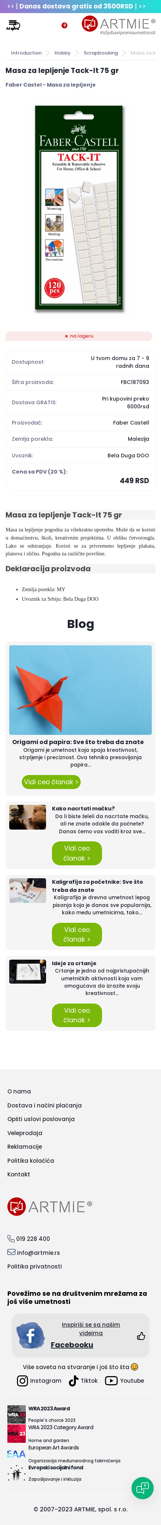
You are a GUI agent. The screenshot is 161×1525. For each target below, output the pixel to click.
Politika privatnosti (34, 1266)
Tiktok (83, 1380)
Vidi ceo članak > (51, 782)
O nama (19, 1091)
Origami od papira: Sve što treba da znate (78, 742)
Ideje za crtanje (74, 963)
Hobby (63, 52)
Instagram (39, 1380)
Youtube (124, 1380)
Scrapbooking (101, 52)
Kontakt (18, 1174)
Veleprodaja (24, 1133)
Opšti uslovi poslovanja (41, 1119)
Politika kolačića (30, 1161)
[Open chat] (143, 1488)
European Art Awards (53, 1447)
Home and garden (48, 1440)
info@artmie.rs (38, 1253)
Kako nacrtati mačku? (83, 808)
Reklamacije (24, 1147)
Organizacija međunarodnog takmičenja (74, 1461)
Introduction (26, 52)
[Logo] (118, 25)
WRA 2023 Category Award (60, 1427)
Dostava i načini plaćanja (44, 1105)
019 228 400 (33, 1239)
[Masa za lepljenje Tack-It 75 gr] (80, 210)
